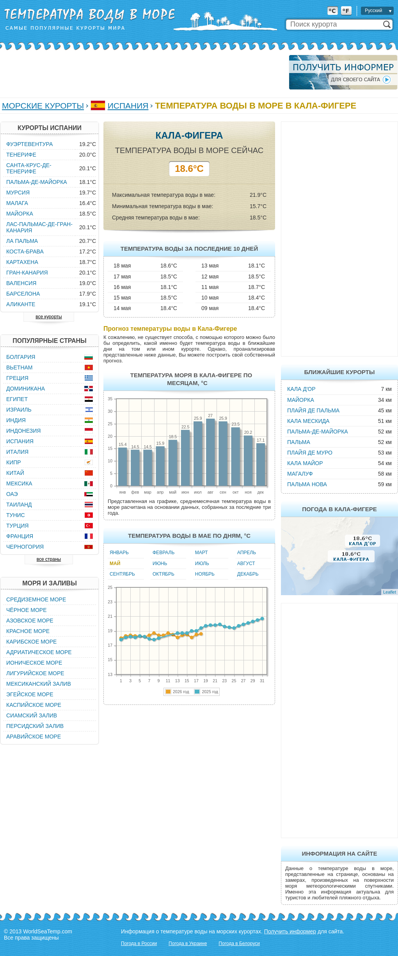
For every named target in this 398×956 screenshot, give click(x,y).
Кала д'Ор (301, 389)
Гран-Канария (27, 272)
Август (246, 563)
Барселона (23, 294)
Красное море (28, 631)
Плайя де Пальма (313, 410)
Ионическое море (34, 663)
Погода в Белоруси (239, 943)
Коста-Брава (25, 251)
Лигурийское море (35, 673)
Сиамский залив (31, 715)
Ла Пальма (22, 241)
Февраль (163, 552)
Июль (202, 563)
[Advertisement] (142, 72)
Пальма (298, 442)
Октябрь (163, 574)
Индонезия (23, 431)
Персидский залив (35, 726)
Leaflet (389, 592)
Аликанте (20, 304)
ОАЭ (12, 494)
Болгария (20, 357)
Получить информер (290, 931)
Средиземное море (36, 599)
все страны (49, 559)
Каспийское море (33, 705)
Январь (119, 552)
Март (201, 552)
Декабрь (248, 574)
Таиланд (19, 504)
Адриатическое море (39, 652)
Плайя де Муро (309, 452)
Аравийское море (33, 736)
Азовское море (29, 620)
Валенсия (21, 283)
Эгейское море (29, 694)
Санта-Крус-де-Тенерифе (29, 168)
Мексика (19, 483)
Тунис (15, 515)
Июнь (160, 563)
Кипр (13, 462)
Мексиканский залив (38, 684)
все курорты (49, 316)
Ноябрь (205, 574)
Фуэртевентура (29, 144)
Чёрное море (26, 610)
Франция (19, 536)
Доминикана (25, 388)
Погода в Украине (188, 943)
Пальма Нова (307, 484)
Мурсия (18, 192)
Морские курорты (43, 105)
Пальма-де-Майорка (317, 431)
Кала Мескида (308, 421)
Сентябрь (122, 574)
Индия (16, 420)
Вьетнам (19, 367)
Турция (17, 526)
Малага (17, 203)
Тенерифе (21, 155)
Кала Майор (305, 463)
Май (115, 563)
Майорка (300, 400)
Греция (17, 378)
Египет (17, 399)
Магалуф (300, 474)
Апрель (246, 552)
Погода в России (139, 943)
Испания (128, 105)
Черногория (25, 547)
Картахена (22, 262)
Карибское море (31, 642)
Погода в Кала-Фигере (339, 509)
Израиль (19, 410)
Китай (15, 473)
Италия (17, 452)
